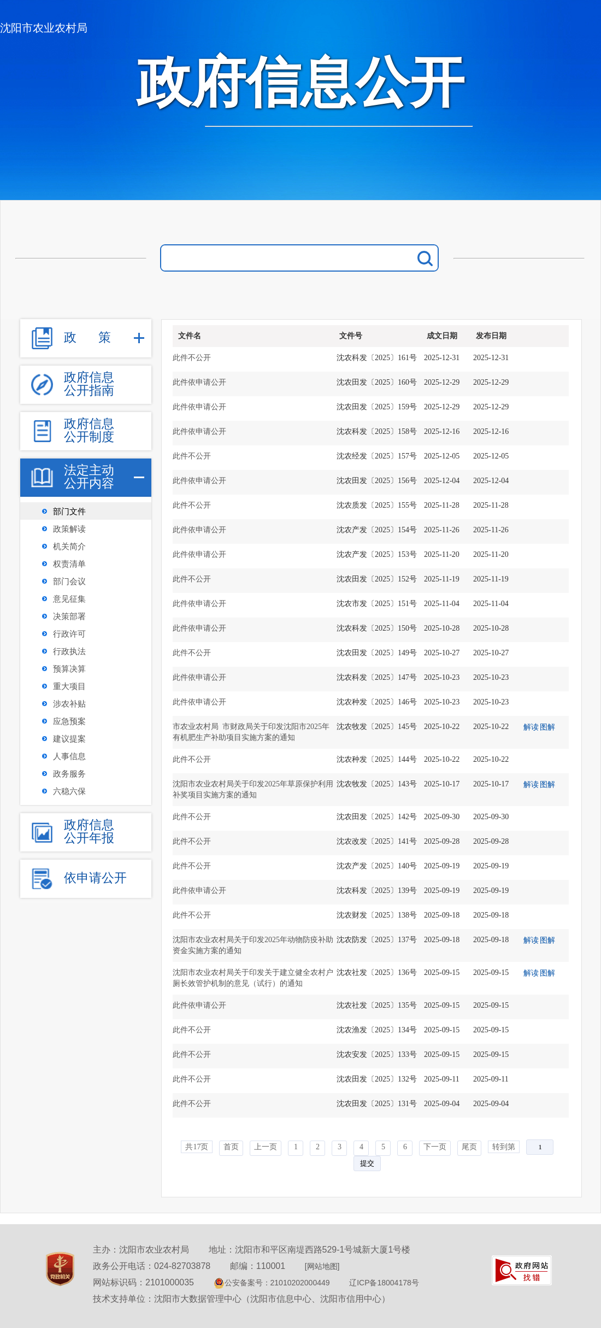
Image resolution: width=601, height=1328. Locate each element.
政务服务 (69, 773)
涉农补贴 (69, 704)
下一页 (434, 1147)
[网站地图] (322, 1266)
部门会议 (69, 581)
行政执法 (69, 651)
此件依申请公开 (199, 382)
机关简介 (69, 546)
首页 (231, 1147)
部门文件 (69, 511)
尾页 (469, 1147)
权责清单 (69, 564)
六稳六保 (69, 791)
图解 (547, 727)
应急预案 (69, 721)
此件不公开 (192, 358)
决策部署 (69, 616)
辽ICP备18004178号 (384, 1282)
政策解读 (69, 529)
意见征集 (69, 599)
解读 (531, 727)
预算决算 (69, 669)
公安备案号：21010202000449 (272, 1282)
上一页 (265, 1147)
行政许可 (69, 634)
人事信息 (69, 756)
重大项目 (69, 686)
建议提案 (69, 738)
